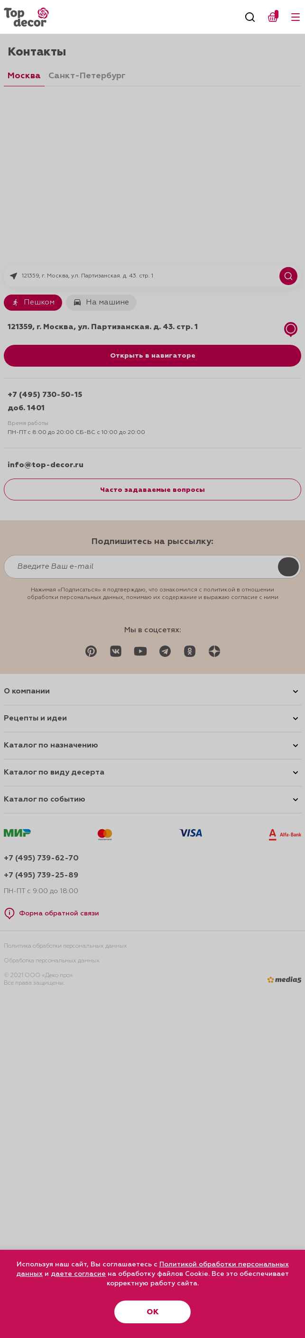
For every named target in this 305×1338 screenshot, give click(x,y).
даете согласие (78, 1274)
